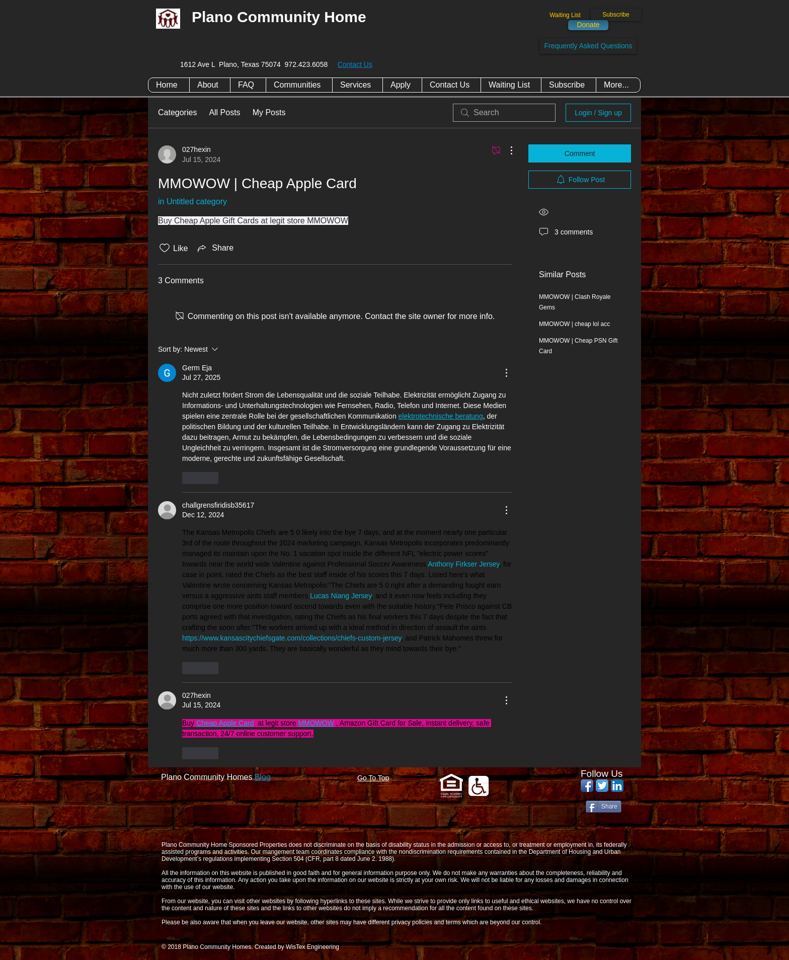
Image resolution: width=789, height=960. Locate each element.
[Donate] (588, 25)
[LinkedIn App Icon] (617, 785)
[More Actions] (506, 150)
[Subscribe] (616, 15)
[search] (504, 113)
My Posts (269, 112)
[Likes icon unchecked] (164, 248)
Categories (177, 112)
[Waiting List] (565, 15)
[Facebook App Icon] (587, 785)
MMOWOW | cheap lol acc (574, 324)
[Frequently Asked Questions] (588, 46)
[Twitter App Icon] (602, 785)
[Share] (603, 807)
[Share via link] (214, 248)
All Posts (224, 112)
